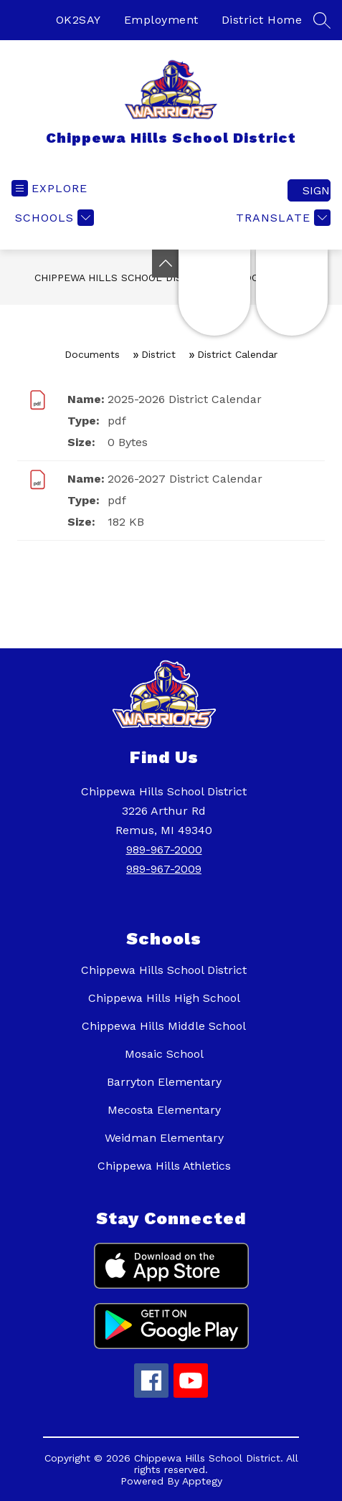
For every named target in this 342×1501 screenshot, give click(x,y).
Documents (92, 354)
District (158, 354)
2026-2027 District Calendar (185, 479)
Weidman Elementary (164, 1138)
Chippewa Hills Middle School (164, 1026)
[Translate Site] (281, 218)
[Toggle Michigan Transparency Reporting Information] (165, 264)
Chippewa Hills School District (123, 277)
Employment (161, 20)
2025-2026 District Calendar (185, 399)
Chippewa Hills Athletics (164, 1166)
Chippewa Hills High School (164, 998)
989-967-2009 (163, 869)
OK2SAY (78, 20)
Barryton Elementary (164, 1082)
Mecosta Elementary (164, 1110)
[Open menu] (49, 188)
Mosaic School (164, 1054)
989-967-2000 (164, 849)
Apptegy (202, 1481)
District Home (262, 20)
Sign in (317, 190)
